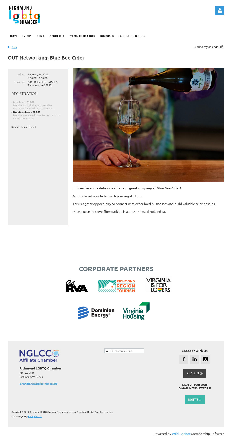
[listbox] (209, 47)
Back (14, 47)
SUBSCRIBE (195, 373)
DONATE (194, 399)
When (21, 74)
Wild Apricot (181, 433)
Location (19, 81)
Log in (219, 10)
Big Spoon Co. (35, 416)
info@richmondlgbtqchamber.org (38, 383)
